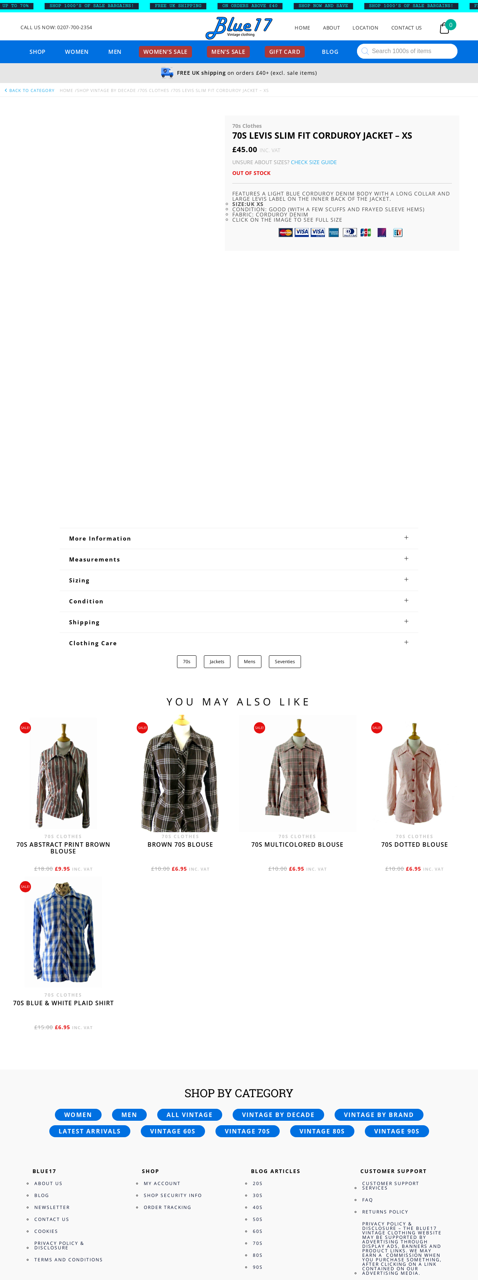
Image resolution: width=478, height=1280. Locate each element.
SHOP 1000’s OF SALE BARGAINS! (97, 6)
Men (115, 51)
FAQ (367, 1008)
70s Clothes (154, 90)
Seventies (285, 470)
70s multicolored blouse (297, 653)
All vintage (190, 923)
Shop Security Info (173, 1003)
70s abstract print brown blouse (63, 656)
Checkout (40, 1229)
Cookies (46, 1039)
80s (258, 1063)
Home (302, 28)
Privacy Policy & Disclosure (59, 1053)
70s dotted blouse (414, 653)
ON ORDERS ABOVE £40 (255, 6)
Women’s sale (165, 51)
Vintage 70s (247, 939)
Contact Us (406, 28)
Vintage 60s (173, 939)
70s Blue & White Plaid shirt (63, 811)
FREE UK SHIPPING (183, 6)
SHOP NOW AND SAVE (328, 6)
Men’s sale (228, 51)
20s (258, 991)
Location (365, 28)
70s (186, 470)
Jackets (217, 470)
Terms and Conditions (68, 1068)
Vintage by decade (278, 923)
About (331, 28)
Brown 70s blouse (180, 653)
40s (258, 1015)
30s (258, 1003)
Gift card (285, 51)
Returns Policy (385, 1020)
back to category (29, 90)
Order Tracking (168, 1015)
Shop (38, 51)
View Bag (12, 1229)
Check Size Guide (314, 162)
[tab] (239, 346)
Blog (330, 51)
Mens (249, 470)
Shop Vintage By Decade (106, 90)
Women (77, 51)
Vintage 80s (322, 939)
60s (258, 1039)
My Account (162, 991)
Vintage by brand (379, 923)
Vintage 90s (397, 939)
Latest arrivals (90, 939)
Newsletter (52, 1015)
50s (258, 1027)
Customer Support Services (390, 993)
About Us (48, 991)
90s (258, 1075)
